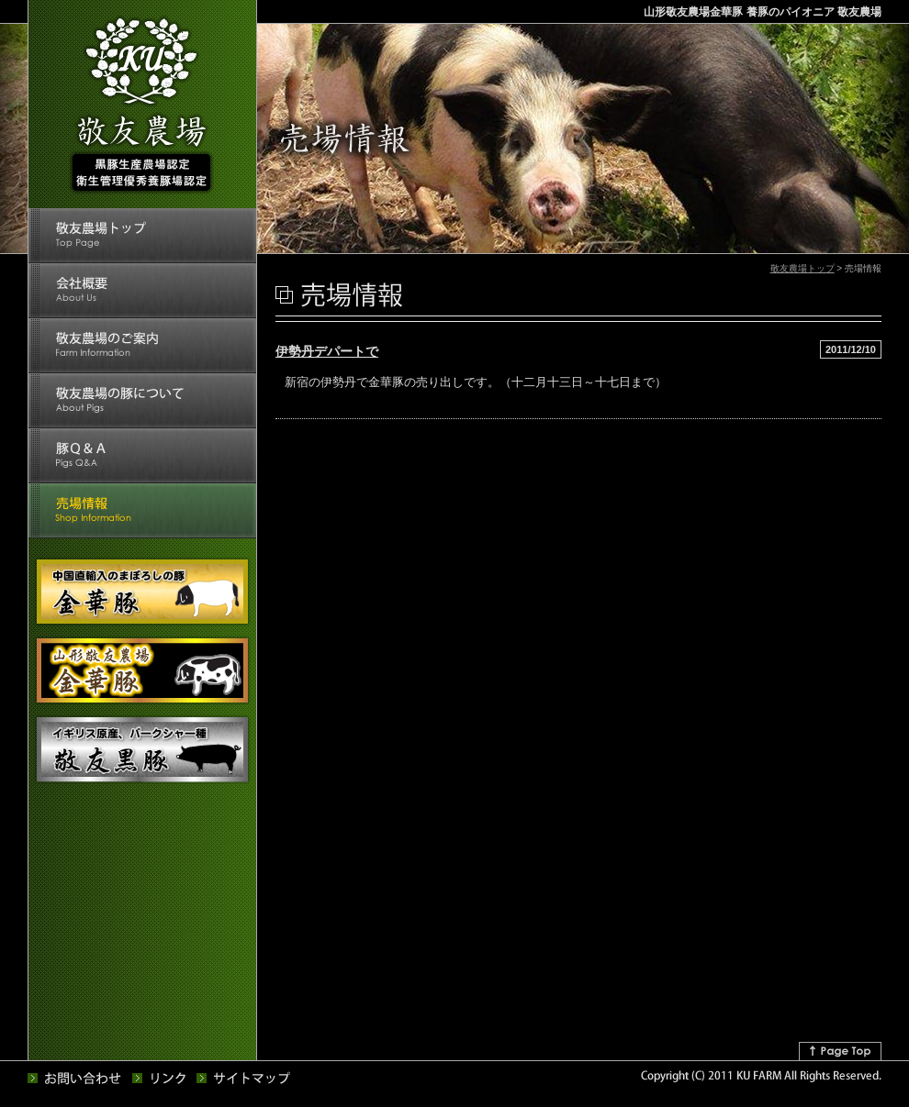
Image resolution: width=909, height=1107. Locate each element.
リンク (159, 1078)
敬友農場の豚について (142, 400)
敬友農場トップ (142, 235)
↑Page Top (840, 1051)
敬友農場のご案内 (142, 345)
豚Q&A (142, 455)
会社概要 (142, 290)
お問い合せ (75, 1078)
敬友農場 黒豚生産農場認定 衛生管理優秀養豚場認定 (141, 104)
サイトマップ (244, 1078)
